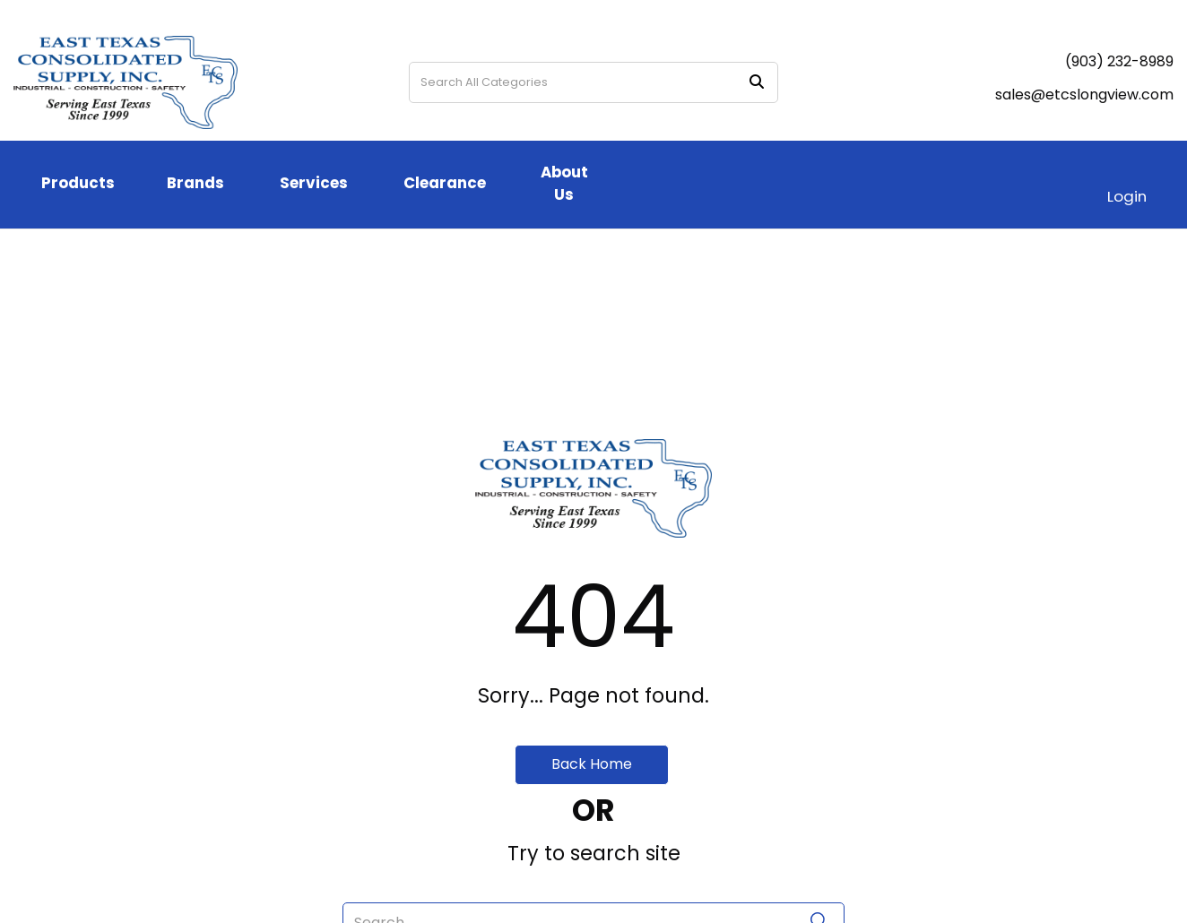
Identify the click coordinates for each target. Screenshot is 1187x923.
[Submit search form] (756, 83)
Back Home (591, 764)
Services (314, 183)
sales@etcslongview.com (1084, 94)
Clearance (444, 183)
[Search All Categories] (593, 82)
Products (78, 183)
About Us (564, 183)
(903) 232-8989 (1119, 61)
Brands (195, 183)
